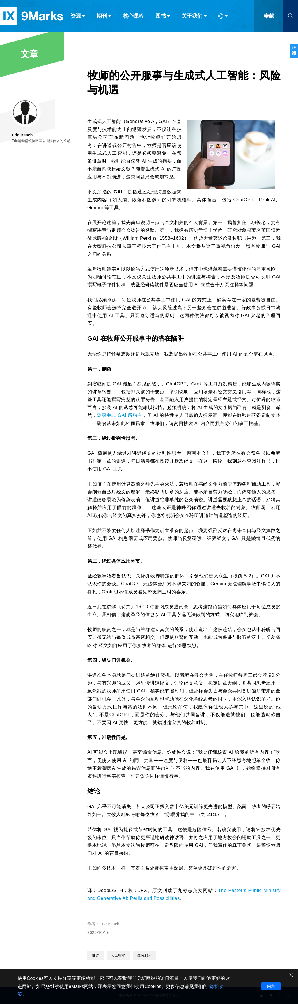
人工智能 (118, 955)
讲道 (95, 955)
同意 (271, 986)
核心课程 (133, 17)
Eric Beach (109, 924)
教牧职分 (144, 955)
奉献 (269, 17)
